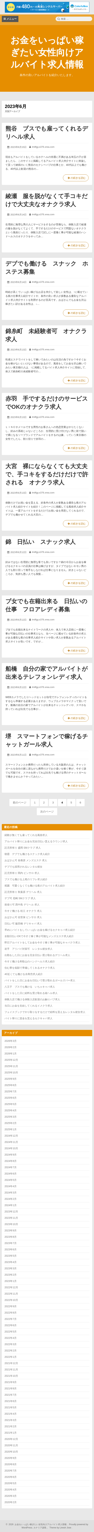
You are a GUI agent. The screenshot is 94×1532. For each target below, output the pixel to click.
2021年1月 (11, 1432)
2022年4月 (11, 1337)
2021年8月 (11, 1388)
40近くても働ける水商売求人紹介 (24, 974)
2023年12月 (11, 1211)
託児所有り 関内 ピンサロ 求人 (22, 873)
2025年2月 (11, 1123)
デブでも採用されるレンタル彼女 (23, 866)
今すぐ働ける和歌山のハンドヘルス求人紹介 (30, 961)
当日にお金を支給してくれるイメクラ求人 (29, 1005)
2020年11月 (11, 1445)
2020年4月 (11, 1489)
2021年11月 (11, 1369)
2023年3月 (11, 1268)
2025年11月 (11, 1066)
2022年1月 (11, 1356)
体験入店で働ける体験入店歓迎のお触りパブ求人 (32, 999)
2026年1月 (11, 1053)
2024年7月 (11, 1167)
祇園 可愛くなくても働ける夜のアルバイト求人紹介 (35, 885)
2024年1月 (11, 1205)
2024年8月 (11, 1161)
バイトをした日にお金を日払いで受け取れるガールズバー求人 (40, 980)
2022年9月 (11, 1306)
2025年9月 (11, 1078)
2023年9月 (11, 1230)
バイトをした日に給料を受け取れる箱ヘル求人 (31, 993)
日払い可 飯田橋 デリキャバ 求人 (23, 923)
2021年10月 (11, 1375)
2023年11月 (11, 1217)
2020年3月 (11, 1495)
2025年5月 (11, 1104)
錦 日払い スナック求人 (40, 542)
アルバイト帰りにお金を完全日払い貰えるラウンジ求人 (36, 841)
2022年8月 (11, 1312)
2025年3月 (11, 1116)
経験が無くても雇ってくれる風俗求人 (26, 835)
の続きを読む (76, 178)
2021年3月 (11, 1420)
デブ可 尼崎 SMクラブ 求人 (20, 898)
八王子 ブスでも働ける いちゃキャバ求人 (30, 986)
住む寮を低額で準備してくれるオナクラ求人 (30, 967)
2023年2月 (11, 1274)
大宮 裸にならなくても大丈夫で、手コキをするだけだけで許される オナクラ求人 (46, 474)
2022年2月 (11, 1350)
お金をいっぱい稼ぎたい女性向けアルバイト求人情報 (47, 52)
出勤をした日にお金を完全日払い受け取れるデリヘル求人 (37, 955)
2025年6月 (11, 1097)
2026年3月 (11, 1040)
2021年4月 (11, 1413)
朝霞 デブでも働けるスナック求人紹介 (27, 854)
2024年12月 (11, 1135)
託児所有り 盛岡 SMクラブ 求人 (23, 847)
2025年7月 (11, 1091)
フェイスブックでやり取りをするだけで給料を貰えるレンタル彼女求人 (45, 1012)
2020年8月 (11, 1464)
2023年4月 (11, 1262)
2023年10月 (11, 1224)
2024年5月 (11, 1179)
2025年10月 (11, 1072)
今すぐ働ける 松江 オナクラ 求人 (23, 910)
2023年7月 (11, 1243)
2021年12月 (11, 1363)
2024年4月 (11, 1186)
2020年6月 (11, 1476)
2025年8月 (11, 1085)
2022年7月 (11, 1319)
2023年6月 (11, 1249)
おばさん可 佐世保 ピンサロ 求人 (23, 917)
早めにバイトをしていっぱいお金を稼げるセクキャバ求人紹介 (40, 929)
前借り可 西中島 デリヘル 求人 (22, 904)
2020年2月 (11, 1502)
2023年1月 (11, 1281)
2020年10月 (11, 1451)
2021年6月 (11, 1401)
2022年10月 (11, 1300)
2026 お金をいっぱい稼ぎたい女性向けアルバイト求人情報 (37, 1524)
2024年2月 (11, 1198)
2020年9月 (11, 1458)
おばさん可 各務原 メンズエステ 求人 (26, 860)
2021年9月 (11, 1382)
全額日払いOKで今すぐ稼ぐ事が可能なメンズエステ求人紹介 (39, 936)
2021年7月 (11, 1394)
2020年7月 (11, 1470)
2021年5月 (11, 1407)
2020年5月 (11, 1483)
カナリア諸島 (40, 1527)
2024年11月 (11, 1142)
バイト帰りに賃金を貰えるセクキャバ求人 (29, 1018)
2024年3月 (11, 1192)
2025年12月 (11, 1059)
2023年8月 (11, 1236)
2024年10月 (11, 1148)
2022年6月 (11, 1325)
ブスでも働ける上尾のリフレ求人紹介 (26, 879)
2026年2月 (11, 1047)
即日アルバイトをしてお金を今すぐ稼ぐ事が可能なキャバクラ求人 (42, 942)
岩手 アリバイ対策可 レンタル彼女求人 (29, 948)
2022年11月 (11, 1293)
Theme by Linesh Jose (61, 1527)
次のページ (47, 811)
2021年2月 (11, 1426)
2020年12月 (11, 1439)
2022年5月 (11, 1331)
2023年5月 (11, 1255)
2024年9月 (11, 1154)
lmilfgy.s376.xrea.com (43, 147)
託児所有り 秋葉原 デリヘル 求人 (23, 891)
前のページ (19, 802)
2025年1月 (11, 1129)
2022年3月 (11, 1344)
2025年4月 (11, 1110)
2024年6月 (11, 1173)
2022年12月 (11, 1287)
